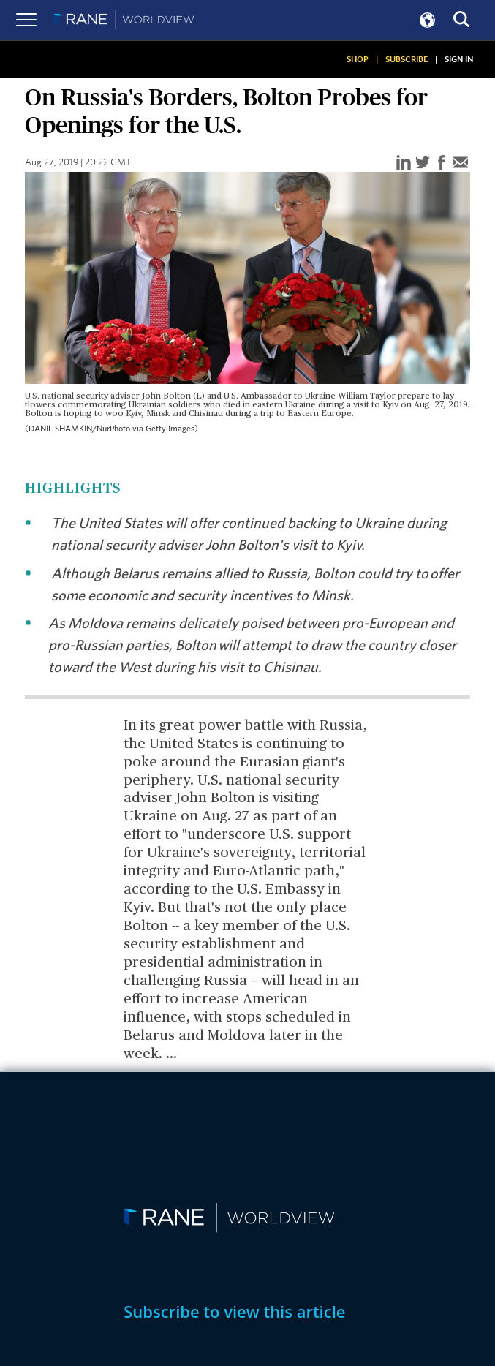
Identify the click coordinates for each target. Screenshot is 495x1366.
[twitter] (422, 163)
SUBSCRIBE (406, 59)
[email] (460, 163)
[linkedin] (403, 163)
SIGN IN (459, 59)
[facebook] (441, 163)
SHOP (358, 59)
